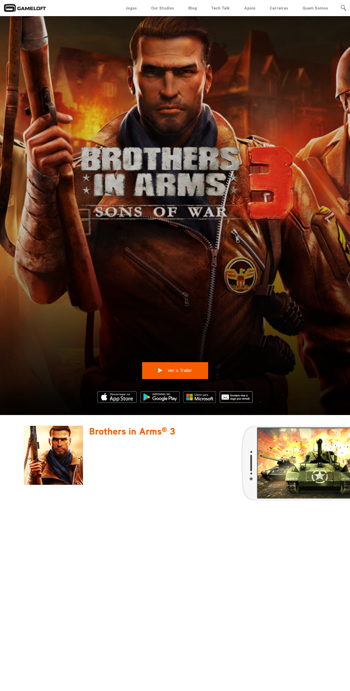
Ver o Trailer (175, 330)
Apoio (249, 8)
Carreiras (279, 8)
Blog (192, 8)
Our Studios (162, 8)
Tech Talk (220, 8)
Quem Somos (315, 8)
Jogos (131, 8)
